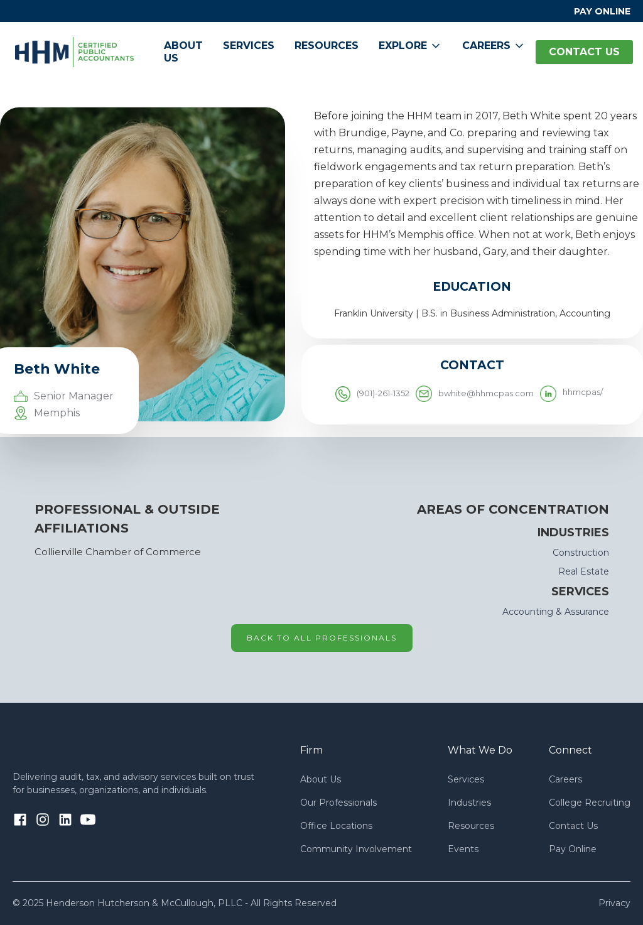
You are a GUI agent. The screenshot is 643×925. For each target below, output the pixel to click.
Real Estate (583, 571)
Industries (469, 802)
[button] (410, 46)
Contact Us (573, 825)
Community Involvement (356, 849)
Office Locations (336, 825)
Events (463, 849)
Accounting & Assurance (555, 611)
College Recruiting (589, 802)
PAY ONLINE (602, 11)
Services (248, 45)
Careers (565, 779)
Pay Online (573, 849)
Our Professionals (338, 802)
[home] (74, 52)
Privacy (614, 903)
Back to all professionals (322, 637)
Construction (581, 552)
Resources (326, 45)
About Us (183, 52)
